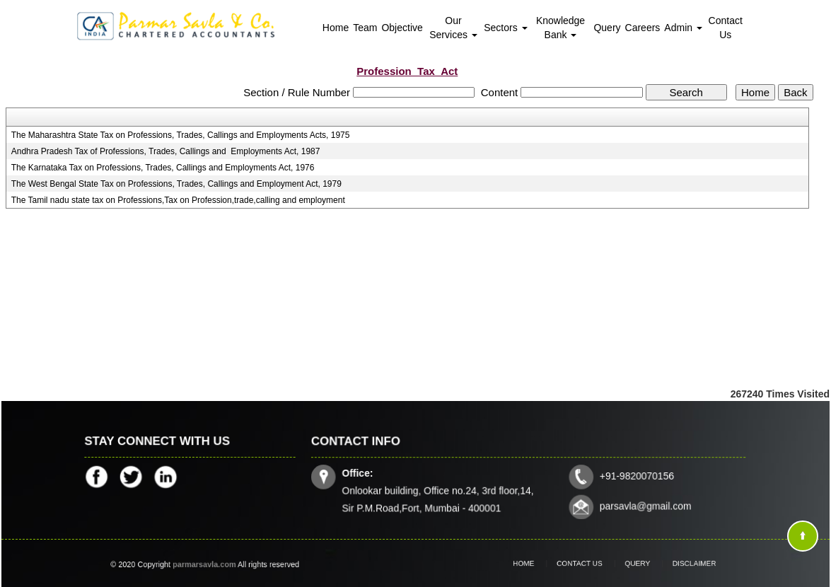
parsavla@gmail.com (643, 505)
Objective (401, 27)
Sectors (505, 27)
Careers (643, 27)
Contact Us (726, 27)
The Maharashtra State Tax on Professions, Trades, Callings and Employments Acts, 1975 (180, 135)
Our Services (453, 27)
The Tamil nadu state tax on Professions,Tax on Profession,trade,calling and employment (178, 200)
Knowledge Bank (560, 27)
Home (335, 27)
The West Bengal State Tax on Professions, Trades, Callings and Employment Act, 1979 (176, 184)
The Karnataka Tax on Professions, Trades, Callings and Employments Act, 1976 (163, 168)
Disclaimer (680, 563)
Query (606, 27)
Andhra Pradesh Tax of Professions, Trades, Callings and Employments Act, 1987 (165, 151)
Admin (683, 27)
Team (365, 27)
